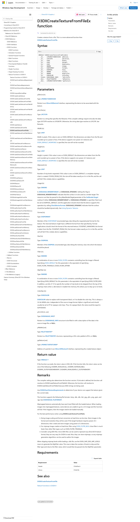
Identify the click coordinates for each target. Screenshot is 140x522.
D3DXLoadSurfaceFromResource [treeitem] (20, 216)
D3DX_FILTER (62, 260)
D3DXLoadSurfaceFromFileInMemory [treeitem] (21, 211)
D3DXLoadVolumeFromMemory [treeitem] (19, 227)
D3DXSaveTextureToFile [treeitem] (17, 241)
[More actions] (101, 14)
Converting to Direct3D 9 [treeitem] (11, 25)
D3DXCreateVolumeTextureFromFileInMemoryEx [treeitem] (21, 164)
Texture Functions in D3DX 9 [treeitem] (18, 77)
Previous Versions (17, 516)
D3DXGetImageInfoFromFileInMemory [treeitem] (21, 201)
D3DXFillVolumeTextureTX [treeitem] (17, 192)
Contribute (35, 516)
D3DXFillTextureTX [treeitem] (15, 186)
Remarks (110, 26)
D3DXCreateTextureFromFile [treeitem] (18, 128)
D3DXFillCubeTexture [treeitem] (16, 178)
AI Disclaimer (6, 516)
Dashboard (133, 8)
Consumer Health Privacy (55, 516)
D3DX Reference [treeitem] (12, 42)
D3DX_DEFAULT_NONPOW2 (46, 142)
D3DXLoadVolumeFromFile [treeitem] (18, 222)
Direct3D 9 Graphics (48, 14)
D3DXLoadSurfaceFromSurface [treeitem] (19, 219)
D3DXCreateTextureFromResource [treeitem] (20, 143)
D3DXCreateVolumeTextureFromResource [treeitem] (21, 169)
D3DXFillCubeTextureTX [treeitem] (17, 181)
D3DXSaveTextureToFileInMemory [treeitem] (20, 244)
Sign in (136, 2)
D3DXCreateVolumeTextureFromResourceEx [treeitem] (21, 174)
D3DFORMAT (45, 217)
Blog (26, 516)
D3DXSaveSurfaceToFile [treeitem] (17, 236)
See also (110, 31)
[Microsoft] (3, 2)
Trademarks (80, 516)
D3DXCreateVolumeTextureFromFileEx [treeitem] (21, 154)
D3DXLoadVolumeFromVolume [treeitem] (19, 233)
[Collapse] (30, 14)
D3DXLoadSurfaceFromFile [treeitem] (18, 208)
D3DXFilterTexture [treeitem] (15, 194)
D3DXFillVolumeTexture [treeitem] (17, 189)
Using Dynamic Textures (70, 208)
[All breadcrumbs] (39, 14)
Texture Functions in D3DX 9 (46, 486)
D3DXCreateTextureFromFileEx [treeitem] (19, 130)
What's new (123, 8)
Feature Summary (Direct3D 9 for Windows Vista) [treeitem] (17, 278)
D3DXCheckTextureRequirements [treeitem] (20, 85)
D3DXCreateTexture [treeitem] (16, 125)
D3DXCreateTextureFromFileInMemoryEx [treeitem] (21, 139)
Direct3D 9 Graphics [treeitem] (10, 22)
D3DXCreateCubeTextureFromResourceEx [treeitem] (21, 121)
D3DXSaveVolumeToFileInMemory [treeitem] (20, 250)
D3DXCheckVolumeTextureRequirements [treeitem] (21, 89)
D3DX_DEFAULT (50, 263)
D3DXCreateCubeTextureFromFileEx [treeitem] (20, 101)
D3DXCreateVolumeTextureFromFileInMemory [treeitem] (21, 158)
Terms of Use (71, 516)
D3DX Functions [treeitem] (13, 50)
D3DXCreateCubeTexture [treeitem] (17, 96)
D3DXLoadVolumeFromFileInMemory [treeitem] (21, 225)
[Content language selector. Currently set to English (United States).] (11, 511)
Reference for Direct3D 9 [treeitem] (12, 33)
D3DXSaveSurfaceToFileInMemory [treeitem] (20, 238)
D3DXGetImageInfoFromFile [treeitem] (18, 197)
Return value (112, 23)
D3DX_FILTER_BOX (82, 426)
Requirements (112, 28)
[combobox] (17, 18)
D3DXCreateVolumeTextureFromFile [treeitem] (20, 152)
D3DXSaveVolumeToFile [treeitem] (17, 247)
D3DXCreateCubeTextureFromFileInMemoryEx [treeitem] (21, 110)
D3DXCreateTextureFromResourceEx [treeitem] (21, 146)
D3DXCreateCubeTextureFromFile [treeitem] (20, 99)
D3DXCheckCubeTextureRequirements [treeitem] (21, 81)
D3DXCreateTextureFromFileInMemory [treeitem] (21, 134)
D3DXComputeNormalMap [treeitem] (18, 93)
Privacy (42, 516)
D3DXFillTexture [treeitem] (14, 183)
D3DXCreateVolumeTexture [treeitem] (18, 149)
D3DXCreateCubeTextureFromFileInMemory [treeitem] (21, 105)
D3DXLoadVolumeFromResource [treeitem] (20, 230)
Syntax (110, 18)
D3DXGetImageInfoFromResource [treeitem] (20, 205)
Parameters (111, 21)
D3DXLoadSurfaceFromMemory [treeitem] (19, 213)
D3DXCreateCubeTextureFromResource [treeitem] (21, 116)
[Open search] (131, 2)
